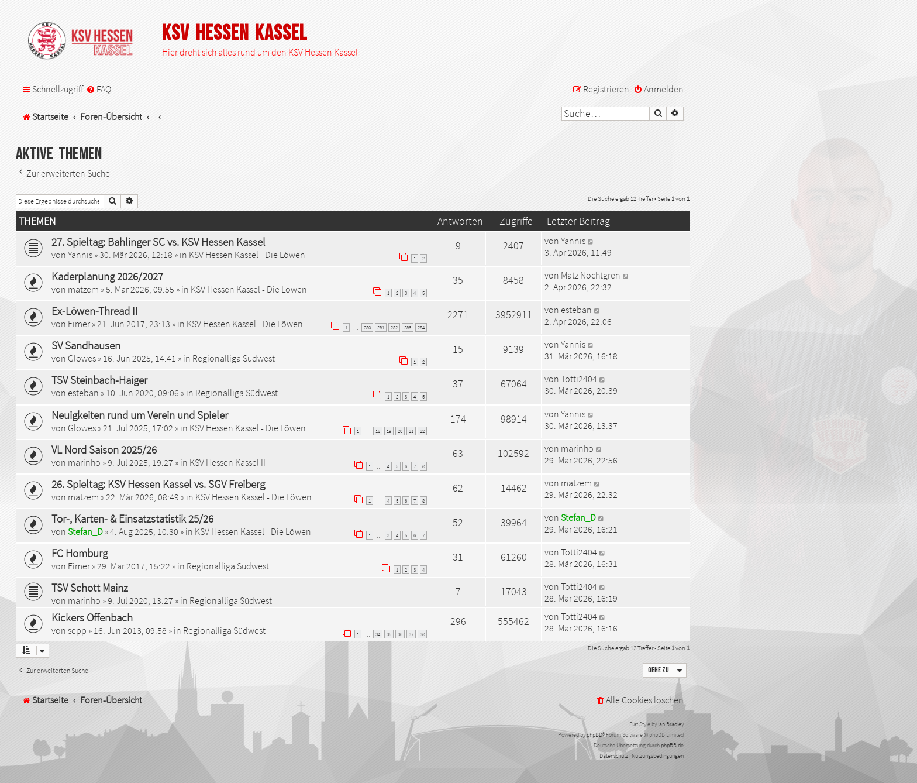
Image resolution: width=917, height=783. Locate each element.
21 (411, 431)
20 (400, 431)
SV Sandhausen (85, 345)
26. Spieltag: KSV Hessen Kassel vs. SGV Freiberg (158, 484)
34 (377, 634)
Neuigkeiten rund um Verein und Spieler (139, 415)
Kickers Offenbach (92, 617)
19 (389, 431)
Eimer (79, 323)
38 (422, 634)
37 (411, 634)
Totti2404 (579, 378)
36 (400, 634)
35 (389, 634)
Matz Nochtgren (590, 275)
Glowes (82, 358)
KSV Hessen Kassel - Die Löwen (247, 254)
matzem (83, 289)
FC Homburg (79, 553)
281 (380, 327)
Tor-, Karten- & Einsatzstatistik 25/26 (132, 518)
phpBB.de (672, 745)
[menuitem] (98, 89)
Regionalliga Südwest (233, 358)
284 (421, 327)
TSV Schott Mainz (89, 588)
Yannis (80, 254)
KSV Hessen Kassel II (227, 462)
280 (367, 327)
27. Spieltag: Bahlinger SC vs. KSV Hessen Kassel (158, 242)
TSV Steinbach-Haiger (99, 380)
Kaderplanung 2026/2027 (107, 276)
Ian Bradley (671, 724)
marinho (84, 462)
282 (394, 327)
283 (407, 327)
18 (377, 431)
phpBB (594, 735)
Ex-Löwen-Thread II (94, 311)
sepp (77, 630)
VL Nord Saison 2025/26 (104, 449)
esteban (576, 309)
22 (422, 431)
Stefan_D (85, 531)
